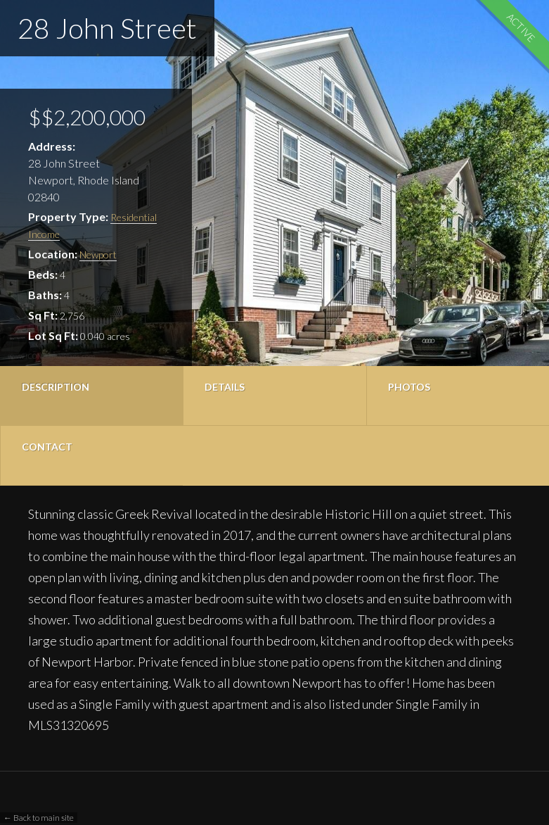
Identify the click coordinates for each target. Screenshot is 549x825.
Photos (409, 387)
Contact (47, 447)
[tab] (91, 396)
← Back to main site (39, 817)
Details (225, 387)
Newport (98, 254)
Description (55, 387)
